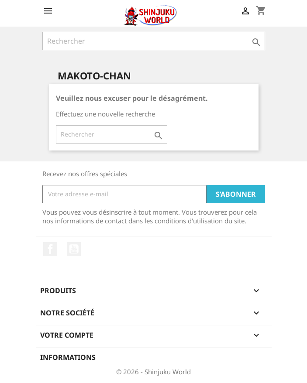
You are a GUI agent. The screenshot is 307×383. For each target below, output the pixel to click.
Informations (68, 357)
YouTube (74, 249)
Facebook (50, 249)
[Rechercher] (153, 41)
